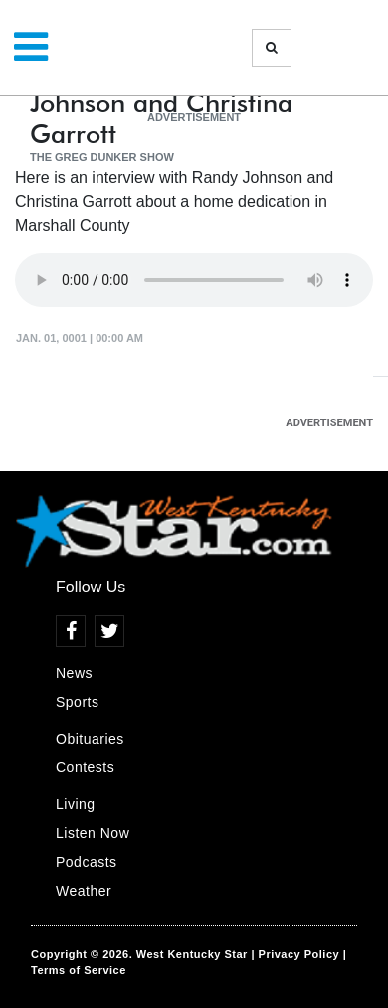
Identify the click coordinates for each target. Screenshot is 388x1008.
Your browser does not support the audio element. (194, 280)
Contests (85, 767)
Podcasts (86, 862)
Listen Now (92, 833)
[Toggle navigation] (31, 47)
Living (76, 804)
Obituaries (90, 739)
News (74, 673)
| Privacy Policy (295, 954)
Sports (77, 702)
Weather (83, 891)
